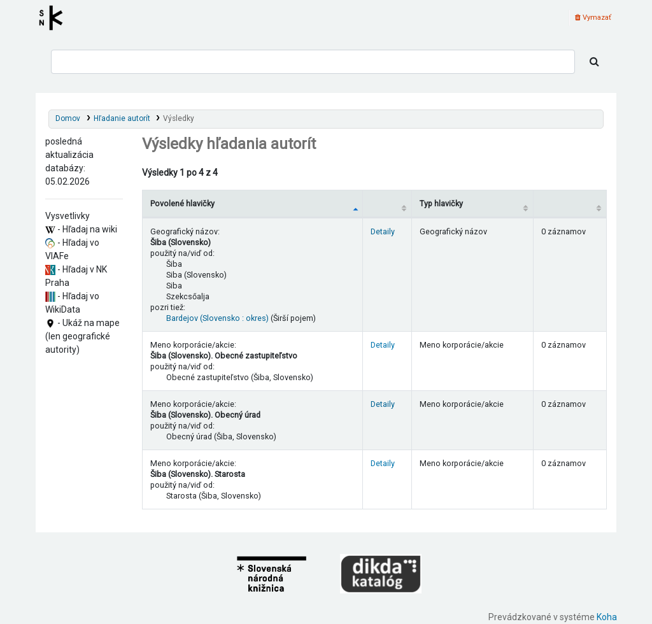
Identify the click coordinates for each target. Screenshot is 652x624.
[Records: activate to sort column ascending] (569, 203)
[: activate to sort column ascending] (387, 203)
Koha (607, 617)
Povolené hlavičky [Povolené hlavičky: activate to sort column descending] (182, 203)
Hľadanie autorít (122, 118)
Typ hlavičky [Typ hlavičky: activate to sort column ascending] (441, 203)
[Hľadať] (594, 62)
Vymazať (593, 17)
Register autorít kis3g (55, 18)
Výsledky (178, 118)
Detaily (383, 231)
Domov (67, 118)
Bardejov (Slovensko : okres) (217, 318)
